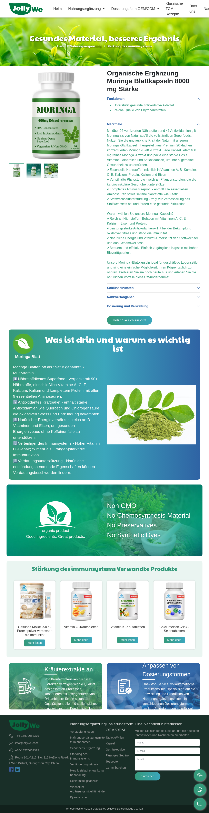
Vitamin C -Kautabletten (81, 627)
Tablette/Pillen (115, 737)
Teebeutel (112, 761)
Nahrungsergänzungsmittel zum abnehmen (87, 740)
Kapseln (111, 743)
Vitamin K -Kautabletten (128, 627)
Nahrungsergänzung (85, 9)
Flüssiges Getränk (117, 755)
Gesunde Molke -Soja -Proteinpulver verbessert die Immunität (34, 630)
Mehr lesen (35, 642)
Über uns (193, 8)
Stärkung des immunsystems (80, 756)
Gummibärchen (116, 767)
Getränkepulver (116, 749)
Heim (57, 9)
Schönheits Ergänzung (85, 748)
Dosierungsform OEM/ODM (133, 9)
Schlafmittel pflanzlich (84, 780)
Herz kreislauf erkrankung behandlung (87, 773)
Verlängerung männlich (85, 764)
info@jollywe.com (26, 743)
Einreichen (148, 776)
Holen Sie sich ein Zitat (129, 320)
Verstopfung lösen (82, 731)
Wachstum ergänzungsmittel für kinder (88, 789)
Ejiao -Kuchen (79, 797)
